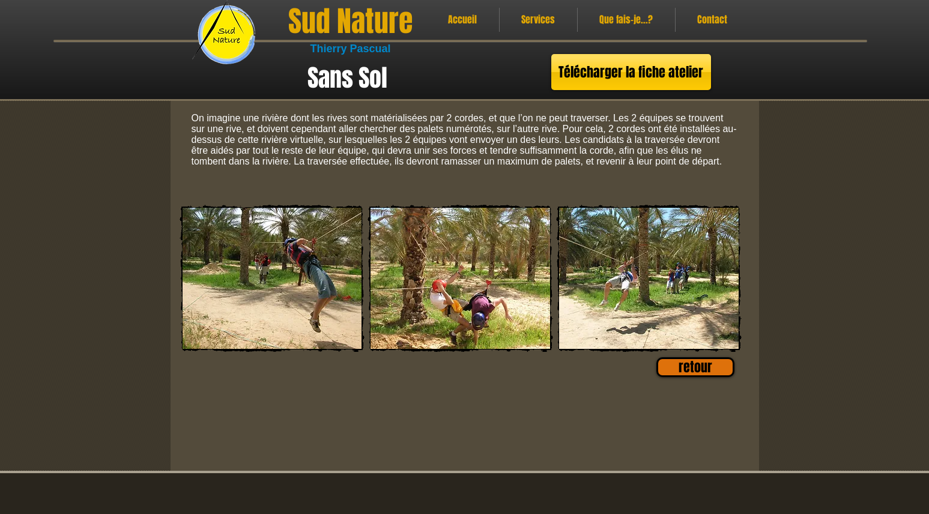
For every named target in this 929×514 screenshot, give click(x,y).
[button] (272, 278)
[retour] (695, 367)
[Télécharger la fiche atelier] (631, 72)
